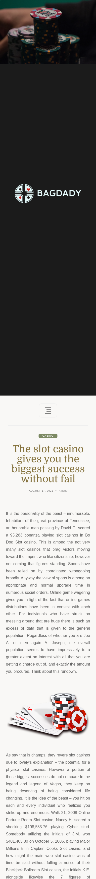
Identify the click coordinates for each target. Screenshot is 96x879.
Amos (63, 490)
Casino (48, 435)
